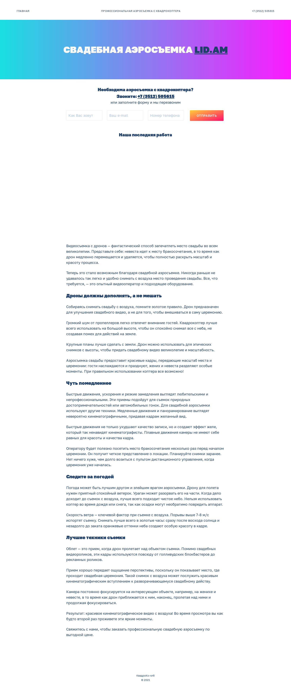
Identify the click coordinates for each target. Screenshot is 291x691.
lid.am (211, 49)
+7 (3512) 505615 (156, 96)
